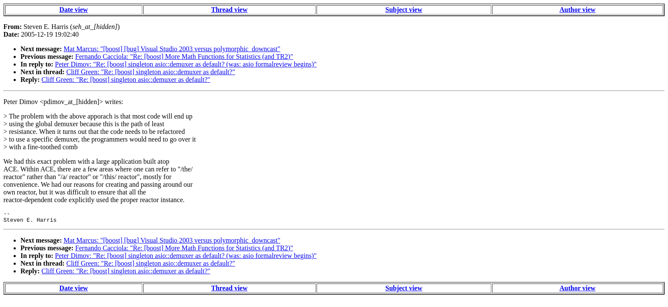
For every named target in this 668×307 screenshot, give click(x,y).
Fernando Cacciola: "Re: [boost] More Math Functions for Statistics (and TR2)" (184, 56)
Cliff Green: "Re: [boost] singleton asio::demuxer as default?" (150, 71)
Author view (577, 9)
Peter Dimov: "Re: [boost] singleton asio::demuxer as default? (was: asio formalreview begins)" (186, 64)
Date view (73, 9)
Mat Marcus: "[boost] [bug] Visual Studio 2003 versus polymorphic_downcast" (171, 48)
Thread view (229, 9)
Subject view (404, 9)
